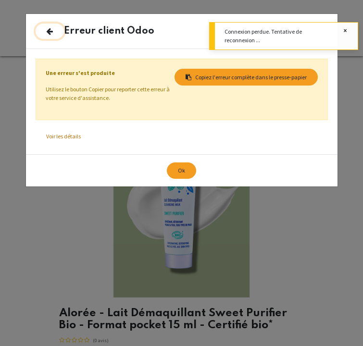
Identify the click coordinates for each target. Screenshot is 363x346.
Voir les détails (63, 136)
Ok (181, 170)
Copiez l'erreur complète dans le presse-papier (246, 77)
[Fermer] (50, 31)
